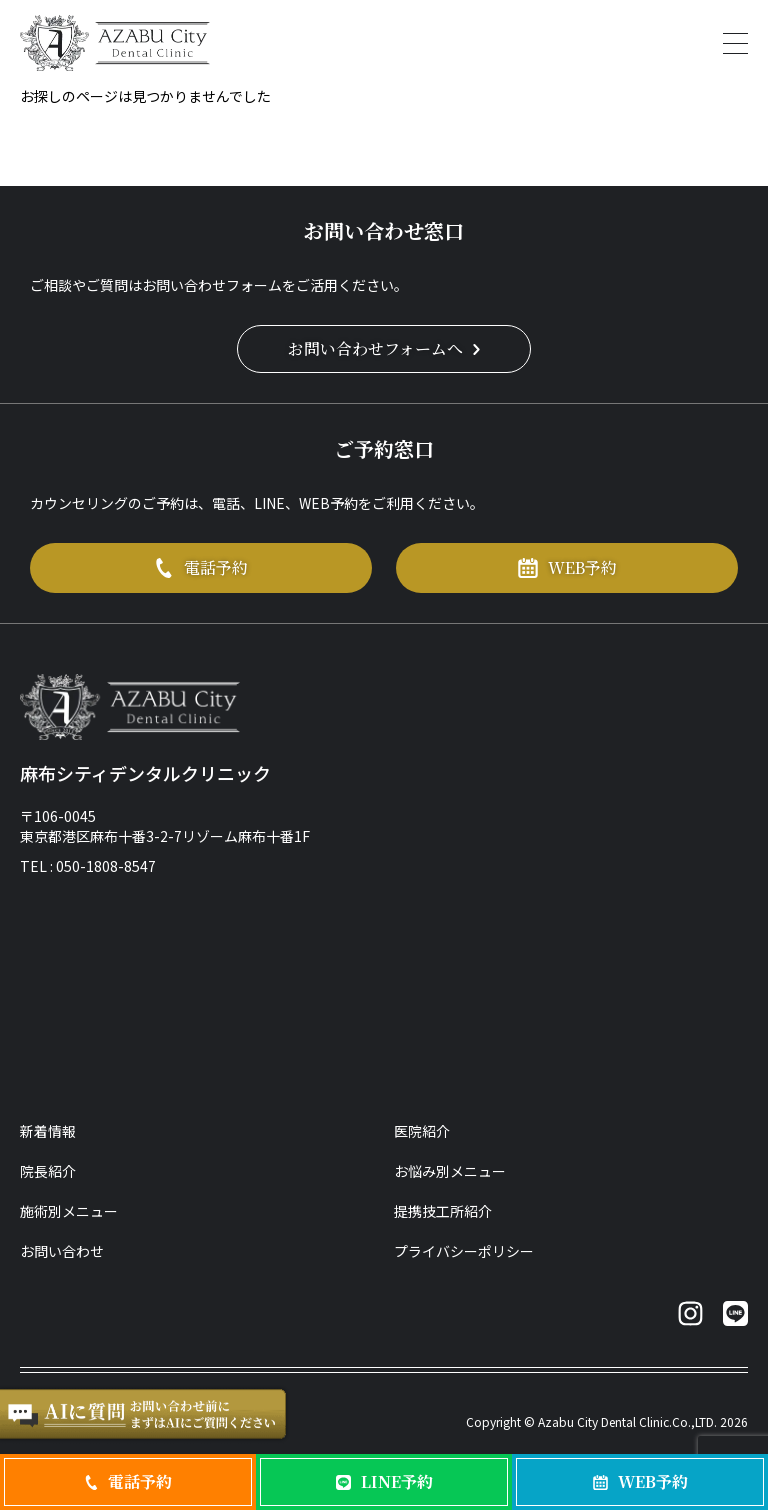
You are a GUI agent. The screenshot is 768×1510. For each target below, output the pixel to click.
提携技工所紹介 (443, 1211)
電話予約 (201, 567)
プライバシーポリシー (464, 1251)
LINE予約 (384, 1481)
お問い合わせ (62, 1251)
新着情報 (48, 1131)
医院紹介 (422, 1131)
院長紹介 (48, 1171)
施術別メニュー (69, 1211)
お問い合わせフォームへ (384, 348)
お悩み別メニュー (450, 1171)
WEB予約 (567, 567)
